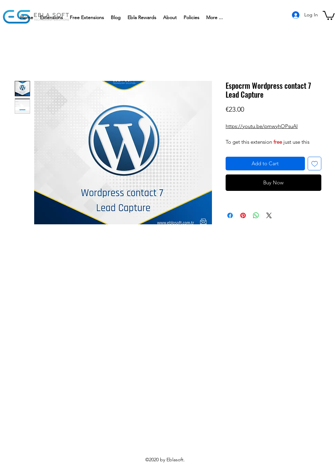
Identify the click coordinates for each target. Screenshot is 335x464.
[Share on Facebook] (230, 215)
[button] (191, 17)
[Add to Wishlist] (315, 164)
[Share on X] (269, 215)
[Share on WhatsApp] (256, 215)
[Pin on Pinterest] (243, 215)
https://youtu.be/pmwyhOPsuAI (262, 126)
